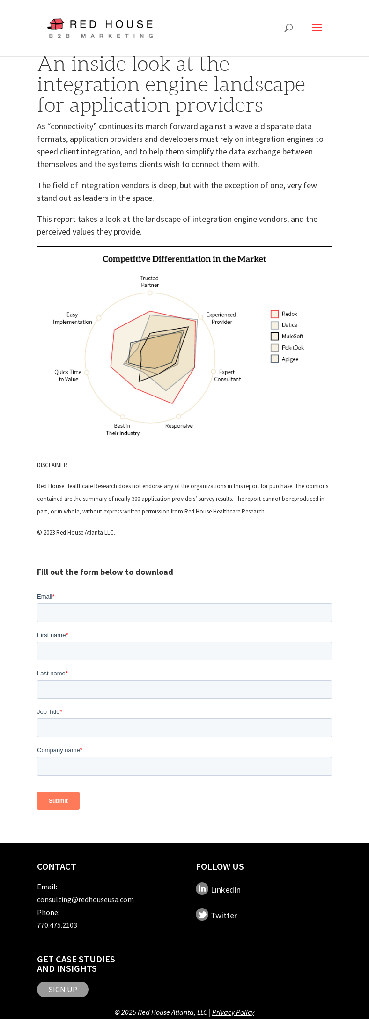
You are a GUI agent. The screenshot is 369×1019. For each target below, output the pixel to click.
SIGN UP (62, 989)
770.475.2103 (57, 925)
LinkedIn (226, 889)
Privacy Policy (233, 1012)
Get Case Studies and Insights (76, 963)
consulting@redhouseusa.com (85, 899)
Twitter (224, 915)
